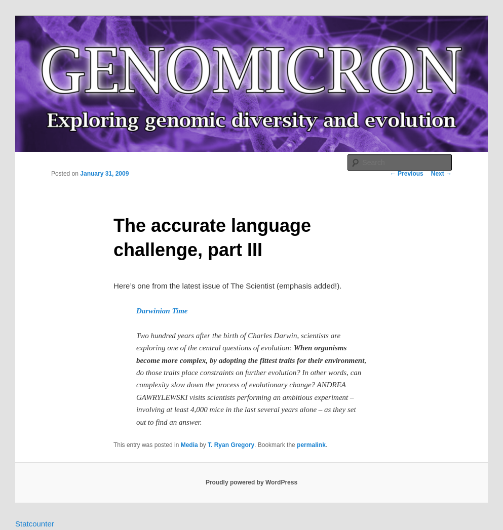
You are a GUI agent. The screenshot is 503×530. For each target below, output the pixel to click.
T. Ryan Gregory (231, 445)
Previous (406, 173)
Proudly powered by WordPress (251, 482)
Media (189, 445)
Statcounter (34, 523)
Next (441, 173)
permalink (311, 445)
